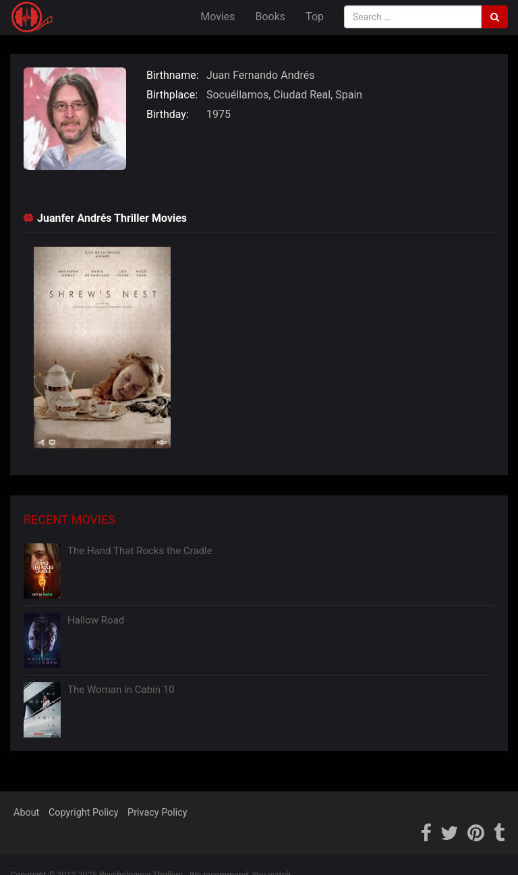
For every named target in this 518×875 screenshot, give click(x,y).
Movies (217, 16)
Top (315, 16)
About (26, 812)
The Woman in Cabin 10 (121, 690)
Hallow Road (95, 620)
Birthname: (172, 75)
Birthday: (167, 114)
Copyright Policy (84, 812)
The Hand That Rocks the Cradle (139, 551)
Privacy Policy (157, 812)
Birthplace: (172, 94)
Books (271, 16)
